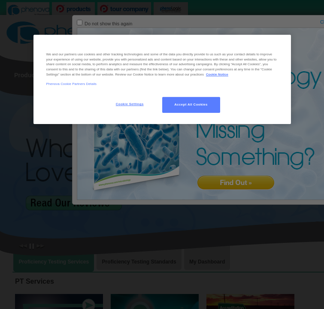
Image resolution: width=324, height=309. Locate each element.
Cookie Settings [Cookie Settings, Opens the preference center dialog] (130, 104)
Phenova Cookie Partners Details (71, 84)
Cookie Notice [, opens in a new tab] (217, 74)
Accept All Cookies (191, 104)
